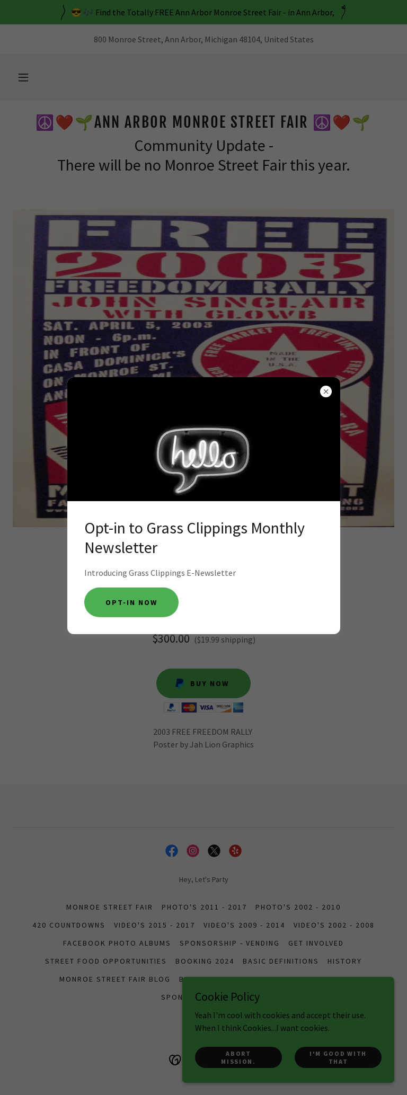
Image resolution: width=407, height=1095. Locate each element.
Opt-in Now (131, 602)
